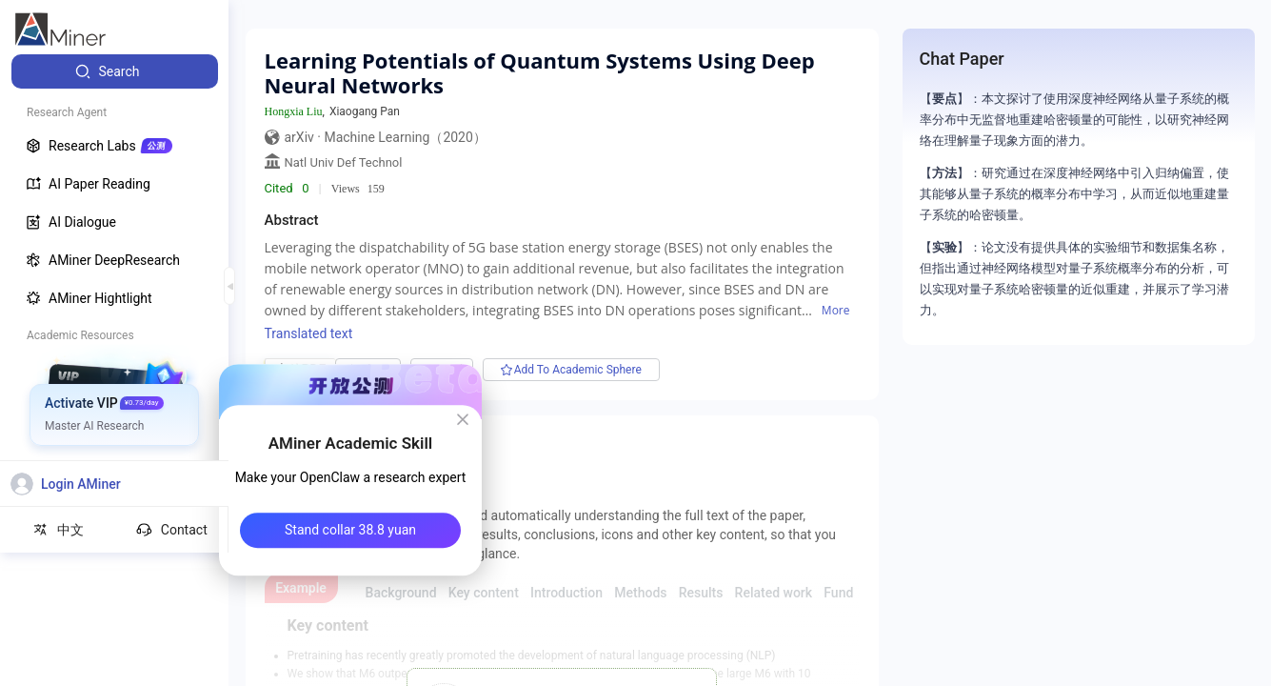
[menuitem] (114, 71)
